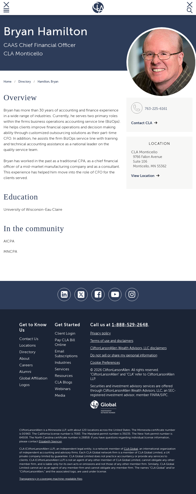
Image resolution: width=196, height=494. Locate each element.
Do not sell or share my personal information (123, 355)
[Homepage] (98, 7)
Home (8, 81)
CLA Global (131, 449)
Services (62, 369)
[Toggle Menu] (6, 7)
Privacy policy (100, 333)
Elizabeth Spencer (50, 441)
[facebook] (98, 294)
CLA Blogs (63, 382)
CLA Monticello (23, 54)
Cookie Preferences (105, 362)
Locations (27, 346)
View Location (142, 176)
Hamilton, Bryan (48, 81)
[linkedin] (64, 294)
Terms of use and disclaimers (111, 341)
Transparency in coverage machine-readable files (50, 479)
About (24, 359)
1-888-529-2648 (130, 325)
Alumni (25, 372)
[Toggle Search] (189, 7)
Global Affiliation (33, 378)
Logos (24, 385)
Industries (63, 363)
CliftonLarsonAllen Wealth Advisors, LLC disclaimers (128, 348)
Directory (24, 81)
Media (60, 396)
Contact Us (28, 339)
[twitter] (81, 294)
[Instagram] (131, 294)
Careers (26, 365)
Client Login (65, 334)
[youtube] (115, 294)
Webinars (63, 389)
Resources (64, 376)
